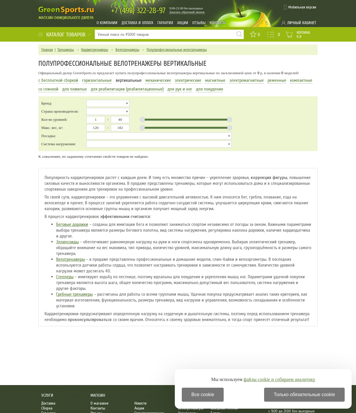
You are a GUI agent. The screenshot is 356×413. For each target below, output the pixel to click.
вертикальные (129, 80)
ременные (277, 80)
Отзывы (199, 22)
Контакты (218, 22)
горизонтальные (97, 80)
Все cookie (202, 394)
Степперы (65, 277)
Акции (182, 22)
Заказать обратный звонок (187, 12)
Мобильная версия (302, 7)
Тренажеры (65, 49)
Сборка (46, 408)
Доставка (48, 403)
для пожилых (74, 89)
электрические (188, 80)
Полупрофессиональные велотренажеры (177, 49)
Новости (140, 403)
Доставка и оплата (137, 22)
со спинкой (48, 89)
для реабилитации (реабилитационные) (127, 89)
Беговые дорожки (72, 224)
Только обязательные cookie (304, 394)
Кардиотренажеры (94, 49)
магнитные (215, 80)
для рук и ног (180, 89)
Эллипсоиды (67, 242)
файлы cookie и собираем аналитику (279, 379)
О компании (107, 22)
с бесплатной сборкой (58, 80)
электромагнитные (246, 80)
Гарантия (165, 22)
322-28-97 (138, 10)
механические (158, 80)
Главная (47, 49)
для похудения (209, 89)
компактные (301, 80)
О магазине (99, 403)
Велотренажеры (127, 49)
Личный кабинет (301, 22)
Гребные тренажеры (74, 294)
